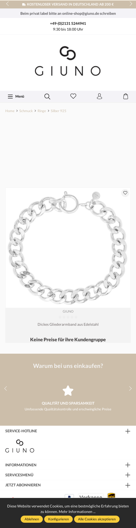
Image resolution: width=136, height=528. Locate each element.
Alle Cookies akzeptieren (97, 519)
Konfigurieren (58, 519)
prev (8, 4)
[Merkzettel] (73, 96)
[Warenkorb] (126, 96)
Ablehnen (32, 519)
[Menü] (15, 96)
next (129, 4)
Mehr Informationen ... (77, 511)
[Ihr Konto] (99, 96)
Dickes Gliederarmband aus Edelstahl (68, 324)
